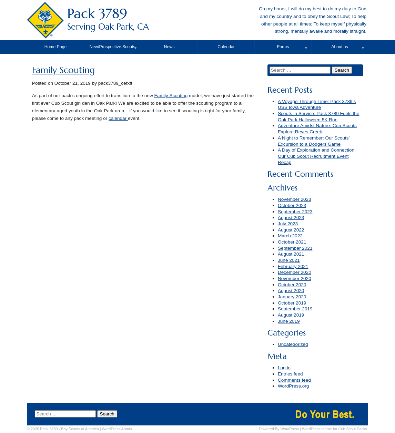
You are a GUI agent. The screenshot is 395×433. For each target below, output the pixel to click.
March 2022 (290, 235)
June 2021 (289, 260)
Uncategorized (293, 344)
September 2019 (295, 308)
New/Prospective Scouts (112, 46)
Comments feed (294, 380)
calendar (118, 118)
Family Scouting (63, 70)
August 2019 (291, 315)
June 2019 (289, 321)
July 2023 (288, 223)
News (169, 46)
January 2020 (292, 296)
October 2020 (292, 284)
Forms (283, 46)
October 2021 (292, 242)
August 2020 (291, 290)
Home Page (55, 46)
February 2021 (293, 266)
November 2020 (294, 278)
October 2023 (292, 205)
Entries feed (290, 374)
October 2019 (292, 303)
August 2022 (291, 230)
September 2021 (295, 248)
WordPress (290, 429)
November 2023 (294, 199)
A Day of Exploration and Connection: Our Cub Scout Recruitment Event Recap (317, 156)
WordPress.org (293, 386)
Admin (117, 429)
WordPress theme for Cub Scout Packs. (335, 429)
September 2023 (295, 211)
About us (339, 46)
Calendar (226, 46)
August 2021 (291, 254)
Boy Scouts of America (80, 429)
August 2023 (291, 217)
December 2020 (294, 272)
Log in (284, 367)
